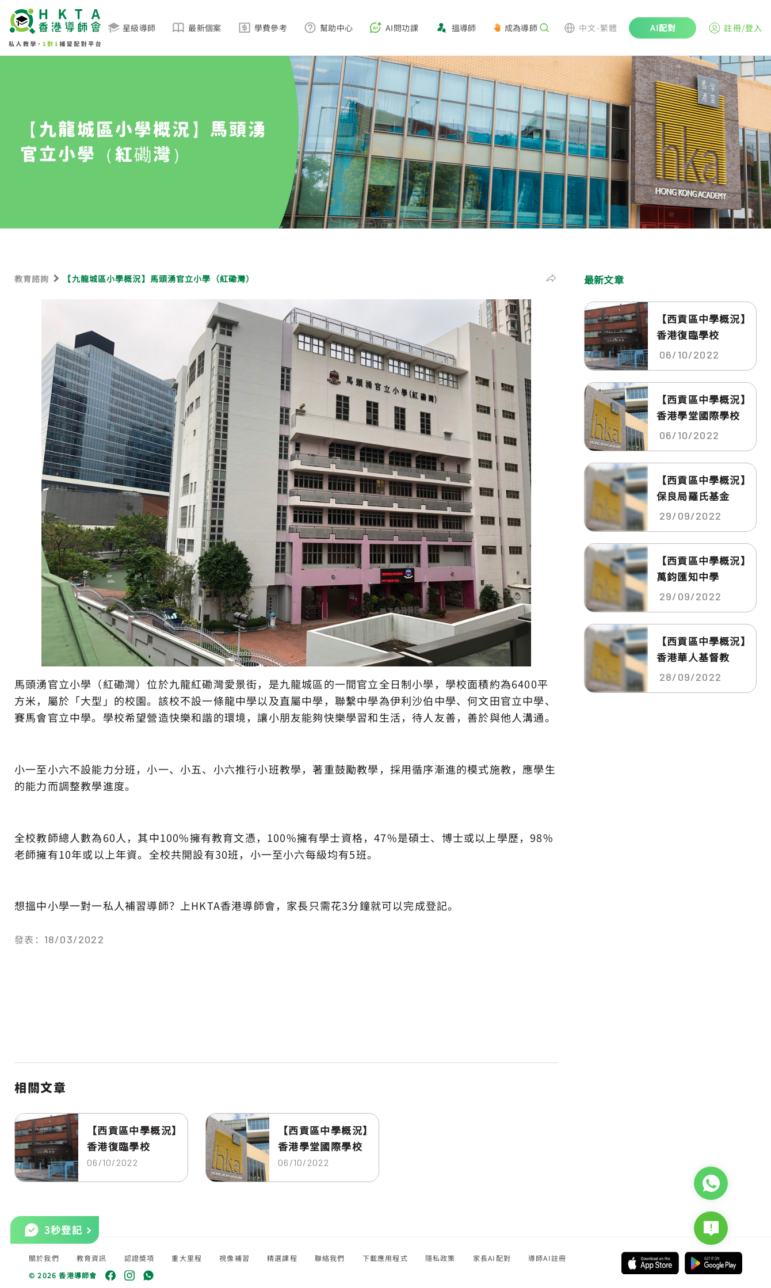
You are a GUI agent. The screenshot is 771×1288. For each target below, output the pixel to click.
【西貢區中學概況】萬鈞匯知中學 (701, 568)
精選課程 (282, 1258)
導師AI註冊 (547, 1258)
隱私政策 (440, 1258)
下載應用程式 (385, 1258)
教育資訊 (92, 1258)
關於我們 (44, 1258)
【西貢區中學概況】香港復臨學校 (132, 1138)
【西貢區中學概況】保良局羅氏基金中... (701, 488)
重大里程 (186, 1258)
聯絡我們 (330, 1258)
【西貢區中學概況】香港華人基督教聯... (701, 649)
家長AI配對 (492, 1258)
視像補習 (234, 1258)
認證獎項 (139, 1258)
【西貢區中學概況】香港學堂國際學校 (323, 1138)
